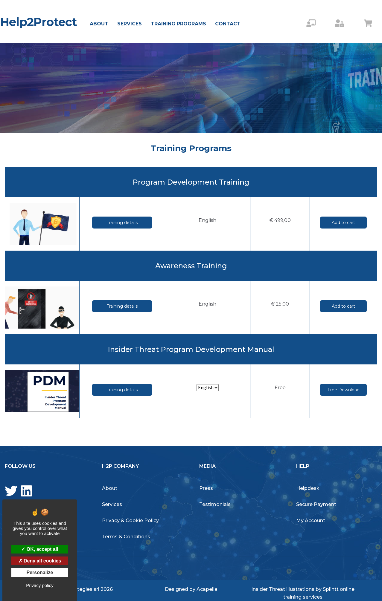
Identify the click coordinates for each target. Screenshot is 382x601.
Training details (122, 222)
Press (206, 488)
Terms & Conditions (126, 536)
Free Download (344, 390)
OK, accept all (39, 549)
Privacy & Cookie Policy (130, 520)
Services (129, 24)
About (99, 24)
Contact (228, 24)
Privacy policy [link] (40, 585)
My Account (310, 520)
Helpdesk (307, 488)
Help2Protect (38, 22)
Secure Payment (316, 504)
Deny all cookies (40, 560)
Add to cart (343, 222)
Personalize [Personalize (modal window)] (40, 572)
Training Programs (178, 24)
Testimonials (215, 504)
